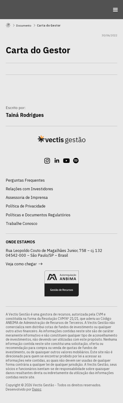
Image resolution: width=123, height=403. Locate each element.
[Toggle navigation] (115, 9)
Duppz (36, 389)
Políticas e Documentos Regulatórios (38, 214)
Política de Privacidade (25, 205)
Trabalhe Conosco (21, 223)
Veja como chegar (24, 263)
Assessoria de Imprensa (27, 197)
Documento (23, 25)
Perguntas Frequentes (25, 180)
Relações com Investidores (29, 188)
